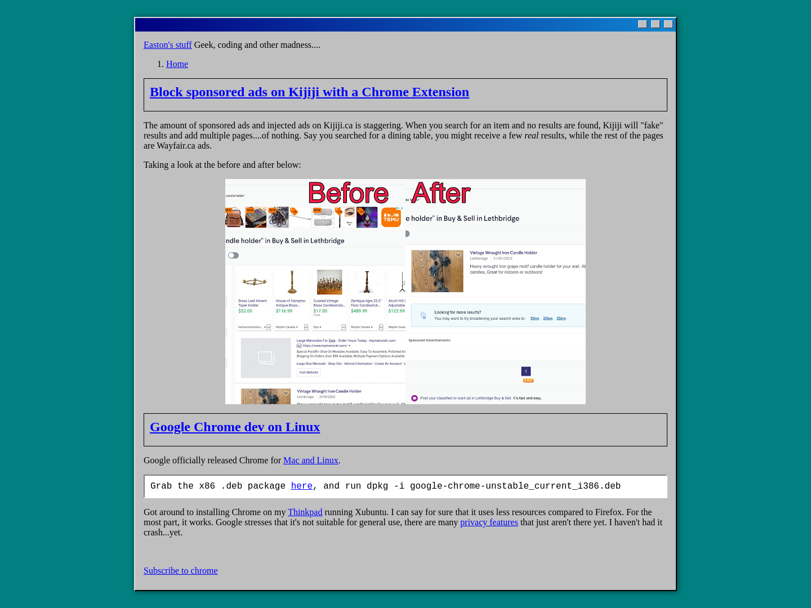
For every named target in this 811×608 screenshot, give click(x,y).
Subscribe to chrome (181, 570)
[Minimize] (642, 24)
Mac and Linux (310, 460)
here (302, 486)
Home (177, 64)
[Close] (668, 24)
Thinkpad (305, 512)
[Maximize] (655, 24)
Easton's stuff (168, 45)
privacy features (489, 522)
